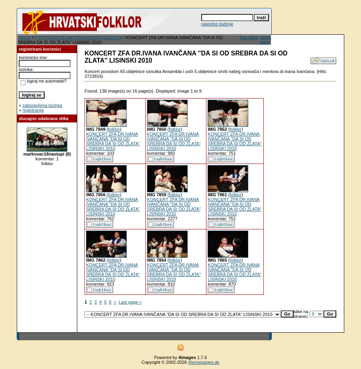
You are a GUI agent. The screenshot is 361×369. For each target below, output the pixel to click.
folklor (114, 129)
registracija (32, 110)
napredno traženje (217, 24)
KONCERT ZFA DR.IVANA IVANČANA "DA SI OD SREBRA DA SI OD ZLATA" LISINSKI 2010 (113, 141)
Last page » (130, 302)
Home (25, 37)
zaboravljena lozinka (42, 105)
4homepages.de (204, 362)
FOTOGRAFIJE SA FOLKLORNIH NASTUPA (79, 37)
